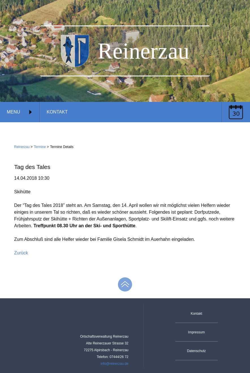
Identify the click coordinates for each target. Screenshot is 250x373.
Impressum (196, 332)
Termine (40, 147)
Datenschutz (196, 351)
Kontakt (57, 112)
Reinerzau (22, 147)
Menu (20, 112)
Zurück (21, 252)
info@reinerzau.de (114, 364)
